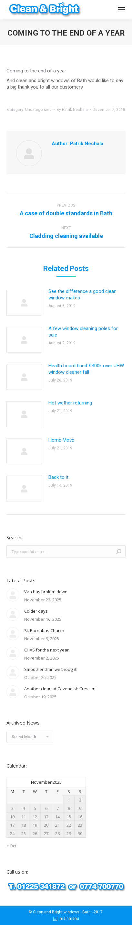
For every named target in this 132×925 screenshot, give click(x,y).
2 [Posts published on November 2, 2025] (80, 800)
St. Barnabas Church (44, 630)
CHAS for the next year (46, 650)
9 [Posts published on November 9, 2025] (80, 808)
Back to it (58, 477)
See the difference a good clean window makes (82, 294)
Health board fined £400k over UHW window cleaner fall (86, 369)
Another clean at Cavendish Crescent (60, 689)
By (72, 109)
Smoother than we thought (50, 669)
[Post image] (24, 303)
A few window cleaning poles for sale (83, 332)
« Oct (11, 846)
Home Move (61, 440)
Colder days (36, 611)
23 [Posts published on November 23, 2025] (80, 825)
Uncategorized (38, 109)
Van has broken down (45, 592)
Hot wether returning (70, 403)
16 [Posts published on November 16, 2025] (80, 817)
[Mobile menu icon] (122, 10)
